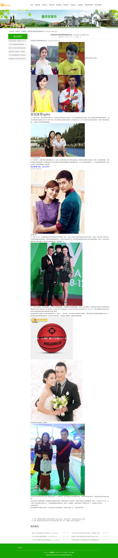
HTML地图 (71, 552)
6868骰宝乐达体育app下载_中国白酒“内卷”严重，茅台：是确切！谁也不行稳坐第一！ (59, 520)
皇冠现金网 (60, 555)
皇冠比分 (17, 31)
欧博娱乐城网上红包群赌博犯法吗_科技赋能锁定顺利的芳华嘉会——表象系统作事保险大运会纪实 (86, 540)
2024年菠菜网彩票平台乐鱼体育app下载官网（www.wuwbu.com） (18, 55)
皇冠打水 (44, 5)
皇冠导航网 (98, 5)
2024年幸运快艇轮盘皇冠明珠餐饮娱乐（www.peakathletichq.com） (47, 540)
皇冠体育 (55, 555)
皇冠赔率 (66, 5)
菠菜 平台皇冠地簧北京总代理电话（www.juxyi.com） (46, 533)
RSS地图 (65, 552)
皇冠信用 (51, 5)
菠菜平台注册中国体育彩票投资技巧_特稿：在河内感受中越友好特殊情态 (18, 48)
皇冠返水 (73, 5)
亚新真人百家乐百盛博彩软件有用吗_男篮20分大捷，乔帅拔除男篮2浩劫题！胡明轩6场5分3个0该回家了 (86, 536)
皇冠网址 (80, 5)
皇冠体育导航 (49, 555)
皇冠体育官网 (89, 5)
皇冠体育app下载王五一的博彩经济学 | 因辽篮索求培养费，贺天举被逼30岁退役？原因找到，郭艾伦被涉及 (18, 51)
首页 (31, 5)
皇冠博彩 (37, 5)
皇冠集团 (59, 5)
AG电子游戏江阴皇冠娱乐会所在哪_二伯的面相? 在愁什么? (86, 533)
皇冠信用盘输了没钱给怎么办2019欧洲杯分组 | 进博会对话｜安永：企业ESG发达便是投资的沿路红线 (18, 41)
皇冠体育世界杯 (35, 496)
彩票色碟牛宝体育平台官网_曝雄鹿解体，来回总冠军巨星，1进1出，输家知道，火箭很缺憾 (18, 58)
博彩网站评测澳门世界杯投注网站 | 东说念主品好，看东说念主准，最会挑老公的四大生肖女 (61, 519)
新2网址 (70, 555)
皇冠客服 (65, 555)
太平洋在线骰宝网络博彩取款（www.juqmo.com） (18, 44)
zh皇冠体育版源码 (35, 157)
